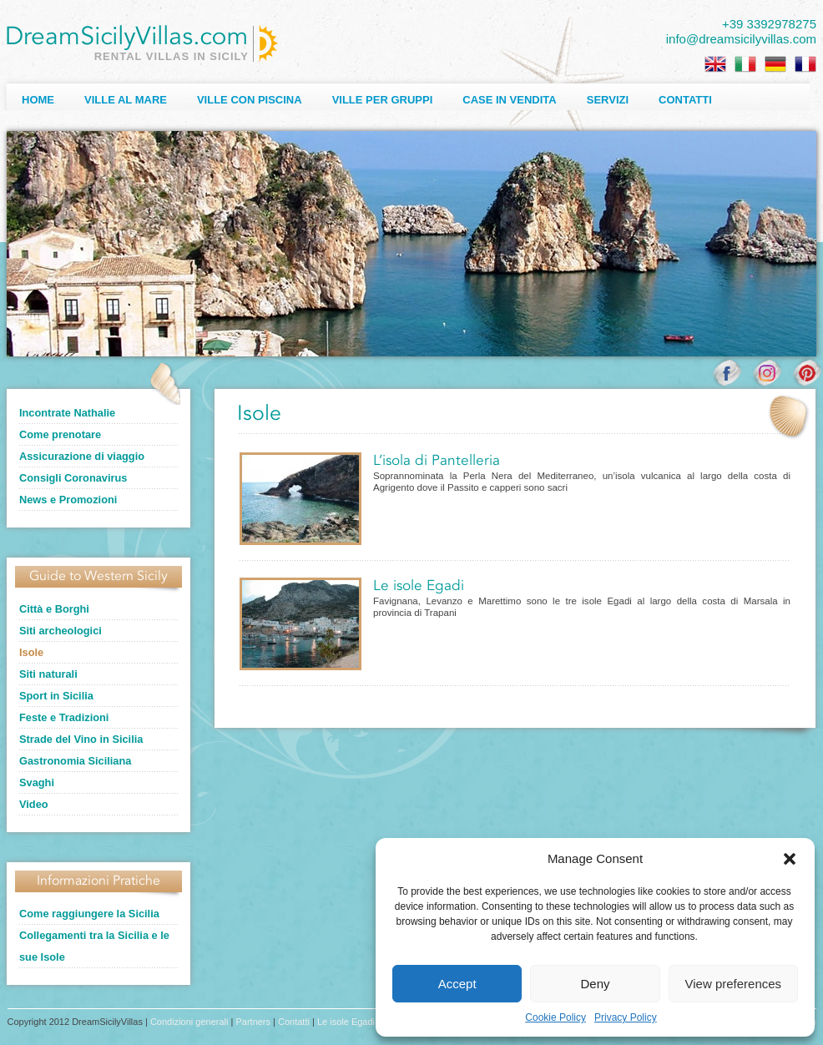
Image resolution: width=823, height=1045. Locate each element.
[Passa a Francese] (805, 64)
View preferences (733, 984)
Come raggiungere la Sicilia (89, 913)
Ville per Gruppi (382, 99)
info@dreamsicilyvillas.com (741, 39)
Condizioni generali (189, 1022)
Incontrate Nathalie (67, 412)
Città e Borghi (54, 609)
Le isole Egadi (418, 586)
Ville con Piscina (249, 99)
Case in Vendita (509, 99)
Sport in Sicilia (56, 695)
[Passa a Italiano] (745, 64)
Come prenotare (60, 434)
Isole (31, 652)
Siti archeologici (60, 630)
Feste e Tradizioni (64, 717)
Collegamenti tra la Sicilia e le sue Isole (94, 946)
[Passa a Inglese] (715, 64)
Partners (252, 1022)
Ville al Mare (125, 99)
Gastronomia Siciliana (75, 761)
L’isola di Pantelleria (436, 461)
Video (33, 804)
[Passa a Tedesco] (775, 64)
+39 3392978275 (769, 24)
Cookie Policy (555, 1017)
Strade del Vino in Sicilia (81, 739)
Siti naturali (48, 674)
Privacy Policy (625, 1017)
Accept (457, 984)
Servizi (608, 99)
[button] (789, 859)
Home (38, 99)
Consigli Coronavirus (73, 478)
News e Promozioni (68, 499)
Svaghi (36, 782)
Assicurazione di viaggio (81, 456)
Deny (594, 984)
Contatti (685, 99)
